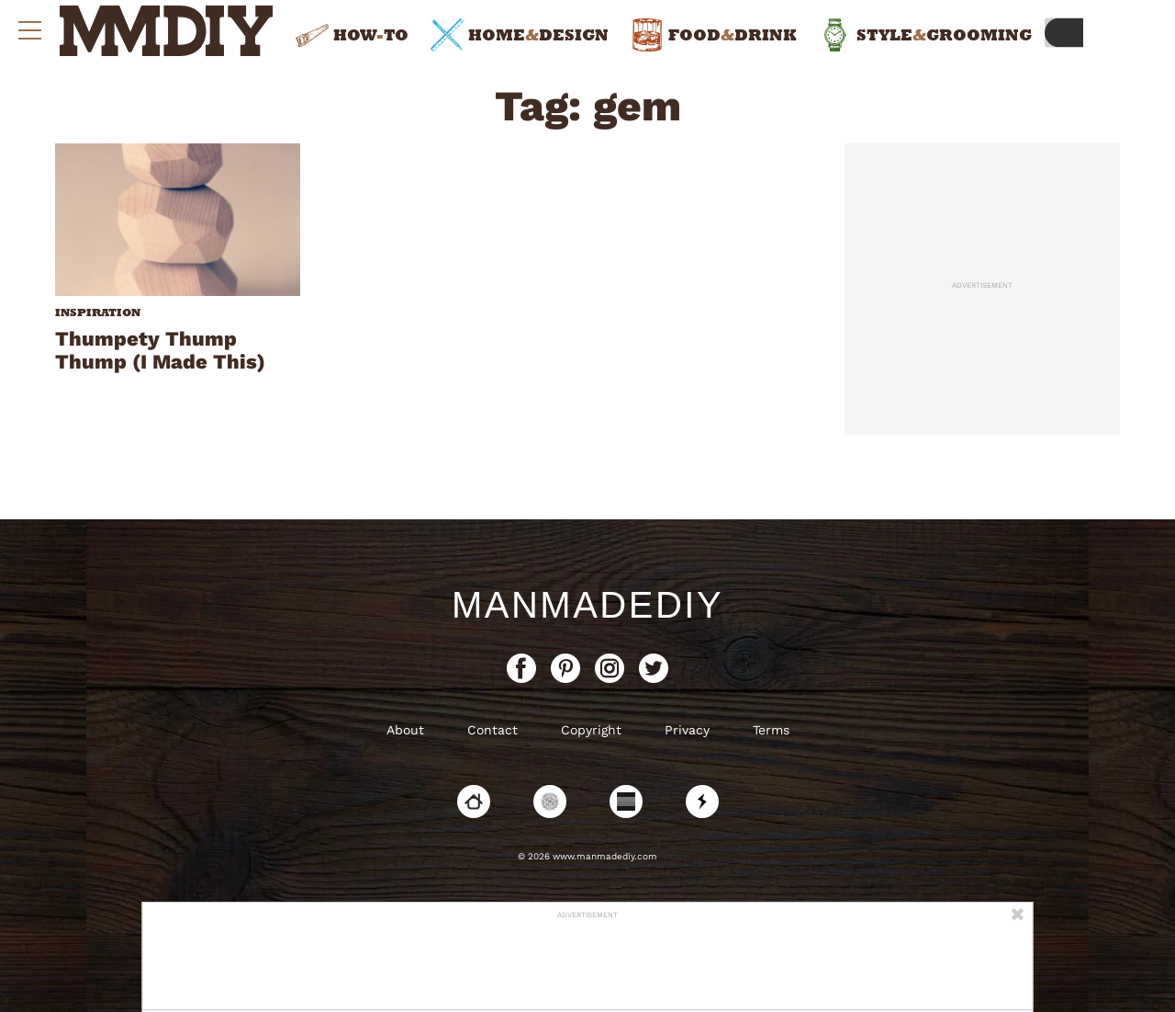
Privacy (687, 729)
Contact (492, 729)
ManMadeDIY (587, 605)
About (405, 729)
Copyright (591, 729)
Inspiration (97, 312)
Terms (771, 729)
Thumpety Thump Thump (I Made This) (160, 350)
